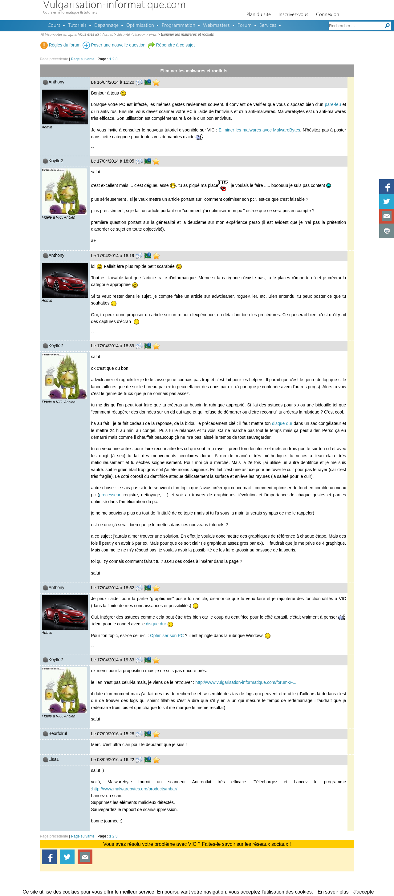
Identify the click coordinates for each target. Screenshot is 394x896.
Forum (245, 25)
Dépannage (106, 25)
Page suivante (83, 59)
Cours (54, 25)
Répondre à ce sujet (171, 44)
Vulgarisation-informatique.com (114, 5)
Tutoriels (77, 25)
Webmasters (216, 25)
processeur (109, 494)
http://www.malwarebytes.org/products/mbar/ (134, 788)
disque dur (282, 423)
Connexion (327, 14)
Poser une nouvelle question (114, 44)
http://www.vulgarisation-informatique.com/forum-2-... (245, 682)
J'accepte (363, 891)
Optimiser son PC (167, 635)
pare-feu (333, 104)
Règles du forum (60, 44)
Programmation (178, 25)
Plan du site (258, 14)
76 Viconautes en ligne (58, 35)
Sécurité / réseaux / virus (136, 35)
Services (267, 25)
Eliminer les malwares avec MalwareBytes (259, 129)
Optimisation (140, 25)
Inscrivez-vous (293, 14)
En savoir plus (333, 891)
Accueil (107, 35)
